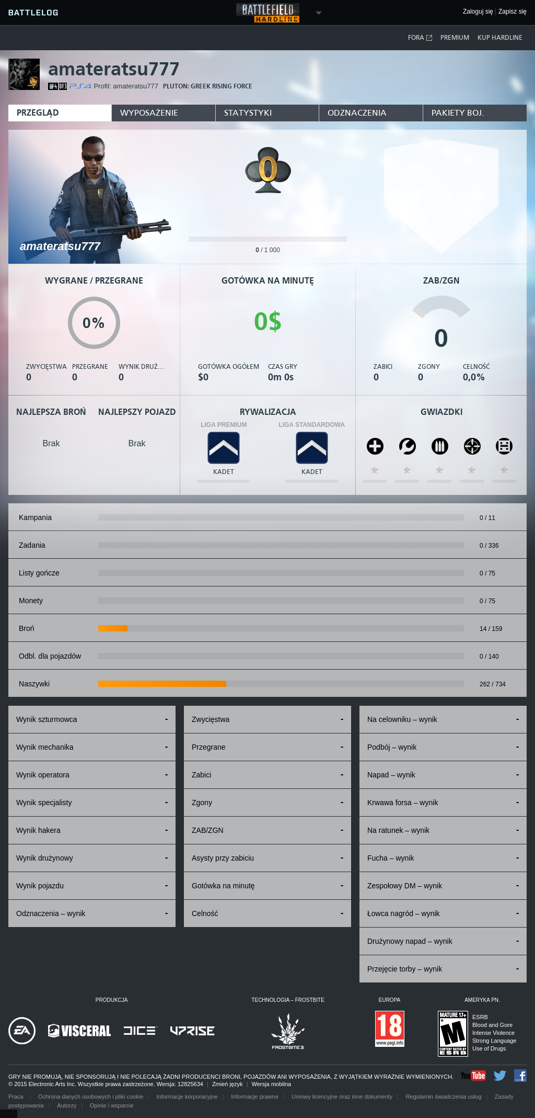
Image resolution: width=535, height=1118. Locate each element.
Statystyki (248, 113)
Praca (16, 1096)
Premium (454, 37)
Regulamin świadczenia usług (444, 1096)
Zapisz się (512, 11)
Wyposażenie (149, 113)
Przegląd (38, 113)
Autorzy (66, 1105)
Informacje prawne (254, 1096)
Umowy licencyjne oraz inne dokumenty (342, 1096)
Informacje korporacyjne (187, 1096)
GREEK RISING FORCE (221, 86)
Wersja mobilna (272, 1084)
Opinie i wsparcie (112, 1105)
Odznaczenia (357, 113)
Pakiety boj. (458, 113)
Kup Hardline (500, 37)
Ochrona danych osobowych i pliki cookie (90, 1096)
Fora (420, 38)
